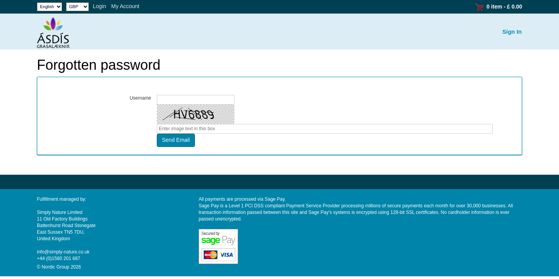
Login (99, 6)
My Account (125, 6)
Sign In (512, 31)
